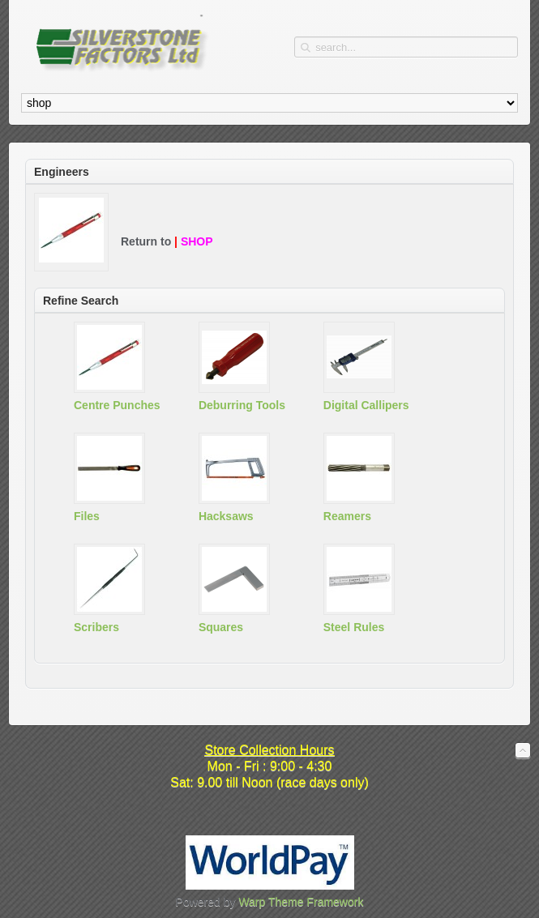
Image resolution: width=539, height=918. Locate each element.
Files (87, 516)
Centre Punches (117, 405)
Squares (221, 627)
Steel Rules (353, 627)
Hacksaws (226, 516)
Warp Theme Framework (300, 901)
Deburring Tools (242, 405)
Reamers (347, 516)
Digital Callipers (366, 405)
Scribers (96, 627)
